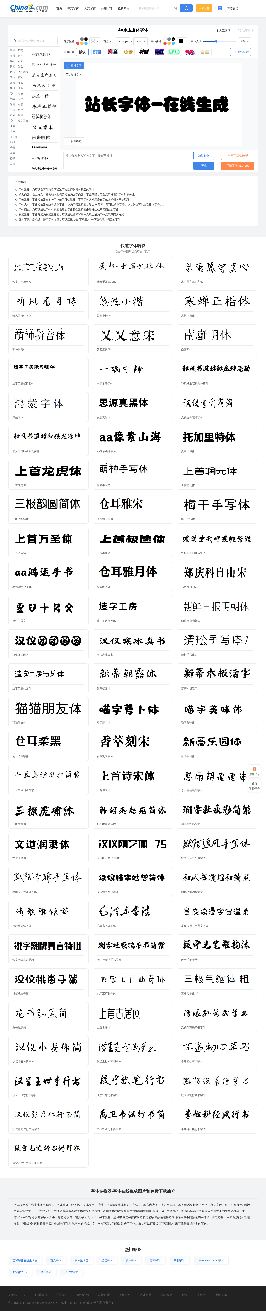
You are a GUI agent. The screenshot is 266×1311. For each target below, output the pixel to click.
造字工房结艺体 (21, 688)
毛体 (12, 120)
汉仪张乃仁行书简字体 (25, 1129)
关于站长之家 (17, 1294)
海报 (12, 55)
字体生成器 (81, 1260)
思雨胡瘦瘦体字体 (192, 790)
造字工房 (23, 120)
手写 (12, 99)
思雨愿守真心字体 (192, 281)
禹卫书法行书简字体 (109, 1129)
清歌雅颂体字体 (21, 925)
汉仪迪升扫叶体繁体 (193, 553)
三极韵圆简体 (20, 519)
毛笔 (12, 104)
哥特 (12, 142)
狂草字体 (155, 1260)
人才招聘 (145, 1294)
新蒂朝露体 (103, 688)
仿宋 (12, 72)
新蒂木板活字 (189, 688)
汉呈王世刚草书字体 (109, 1061)
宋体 (12, 77)
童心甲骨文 (19, 620)
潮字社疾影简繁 (190, 824)
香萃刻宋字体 (105, 756)
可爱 (20, 61)
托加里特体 (188, 451)
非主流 (13, 137)
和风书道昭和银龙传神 (25, 451)
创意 (20, 104)
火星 (20, 110)
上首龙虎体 (19, 485)
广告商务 (62, 1294)
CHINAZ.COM (48, 1302)
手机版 (201, 1294)
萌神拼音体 (19, 349)
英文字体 (90, 8)
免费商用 (123, 8)
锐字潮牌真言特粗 (23, 959)
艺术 (20, 55)
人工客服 (223, 30)
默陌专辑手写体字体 (24, 891)
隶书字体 (46, 1272)
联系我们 (41, 1294)
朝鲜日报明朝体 (190, 620)
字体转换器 (228, 8)
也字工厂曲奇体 (106, 993)
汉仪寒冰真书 (105, 654)
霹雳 (12, 83)
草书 (12, 147)
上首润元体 (188, 485)
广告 (20, 50)
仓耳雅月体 (103, 586)
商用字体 (107, 8)
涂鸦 (20, 93)
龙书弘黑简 (19, 1027)
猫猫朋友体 (19, 722)
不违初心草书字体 (192, 1061)
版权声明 (83, 1294)
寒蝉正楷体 (188, 315)
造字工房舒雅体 (106, 620)
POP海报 (23, 72)
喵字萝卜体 (103, 722)
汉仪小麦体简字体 (23, 1061)
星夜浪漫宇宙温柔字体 (194, 925)
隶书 (12, 164)
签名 (20, 66)
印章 (20, 88)
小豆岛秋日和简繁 (23, 790)
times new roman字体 (211, 1260)
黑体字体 (131, 1260)
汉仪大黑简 (71, 1272)
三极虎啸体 (19, 824)
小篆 (20, 83)
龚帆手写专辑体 (106, 281)
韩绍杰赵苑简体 (106, 824)
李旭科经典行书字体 (193, 1129)
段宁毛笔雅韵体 (190, 959)
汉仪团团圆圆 (20, 654)
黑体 (12, 93)
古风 (12, 115)
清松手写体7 (188, 654)
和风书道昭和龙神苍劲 (194, 383)
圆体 (12, 126)
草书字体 (179, 1260)
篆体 (12, 153)
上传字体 (221, 1294)
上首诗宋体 (103, 790)
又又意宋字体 (105, 349)
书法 (12, 50)
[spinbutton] (245, 41)
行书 (12, 158)
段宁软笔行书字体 (107, 1095)
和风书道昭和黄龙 (192, 891)
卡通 (12, 131)
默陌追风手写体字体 (193, 858)
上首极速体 (103, 553)
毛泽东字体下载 (106, 925)
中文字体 (73, 8)
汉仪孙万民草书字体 (193, 1027)
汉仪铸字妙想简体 (107, 891)
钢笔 (12, 66)
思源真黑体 (103, 417)
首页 (59, 8)
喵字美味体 (188, 722)
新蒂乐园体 (188, 756)
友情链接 (104, 1294)
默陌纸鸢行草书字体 (193, 1095)
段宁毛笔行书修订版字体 (27, 1163)
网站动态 (166, 1294)
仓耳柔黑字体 (20, 756)
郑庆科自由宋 (189, 586)
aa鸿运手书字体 (22, 586)
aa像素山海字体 (106, 451)
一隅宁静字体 (105, 383)
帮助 (185, 1294)
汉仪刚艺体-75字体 (108, 858)
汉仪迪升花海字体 (192, 417)
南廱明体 (186, 349)
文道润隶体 (19, 858)
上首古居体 (103, 1027)
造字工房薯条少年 (23, 281)
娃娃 (12, 88)
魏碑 (12, 61)
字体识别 (204, 8)
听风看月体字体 (21, 315)
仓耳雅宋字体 (105, 519)
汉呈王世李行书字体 (24, 1095)
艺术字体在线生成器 (25, 1260)
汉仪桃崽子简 (20, 993)
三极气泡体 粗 (189, 993)
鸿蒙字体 (17, 417)
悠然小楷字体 (105, 315)
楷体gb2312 (20, 1272)
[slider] (227, 41)
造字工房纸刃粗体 (23, 383)
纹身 (20, 115)
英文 (20, 77)
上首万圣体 (19, 553)
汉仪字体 (106, 1260)
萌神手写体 (103, 485)
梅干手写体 (188, 519)
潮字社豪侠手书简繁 (109, 959)
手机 (12, 110)
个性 (20, 99)
